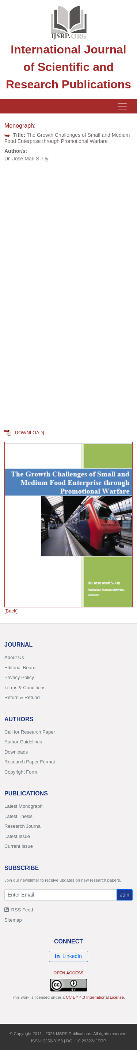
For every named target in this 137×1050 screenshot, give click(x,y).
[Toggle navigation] (122, 106)
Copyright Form (20, 772)
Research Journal (23, 826)
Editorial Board (19, 667)
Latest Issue (17, 836)
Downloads (16, 752)
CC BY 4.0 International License (95, 997)
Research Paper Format (29, 761)
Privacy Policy (19, 677)
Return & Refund (22, 697)
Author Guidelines (23, 741)
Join (124, 895)
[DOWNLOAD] (24, 432)
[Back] (11, 611)
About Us (14, 657)
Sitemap (13, 920)
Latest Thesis (18, 816)
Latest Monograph (23, 806)
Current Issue (18, 846)
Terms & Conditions (25, 687)
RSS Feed (18, 910)
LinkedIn (68, 956)
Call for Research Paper (29, 732)
